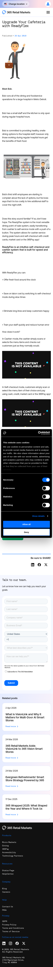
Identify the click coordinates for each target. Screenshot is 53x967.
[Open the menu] (48, 12)
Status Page (8, 870)
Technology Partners (12, 856)
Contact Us (7, 906)
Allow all (26, 524)
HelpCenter (8, 874)
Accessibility (9, 852)
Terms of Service (11, 931)
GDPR (4, 921)
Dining (5, 845)
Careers (6, 892)
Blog (4, 888)
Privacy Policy (9, 925)
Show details (38, 516)
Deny (26, 532)
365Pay (5, 849)
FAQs (4, 910)
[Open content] (15, 4)
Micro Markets (9, 842)
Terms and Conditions (13, 928)
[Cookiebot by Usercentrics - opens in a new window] (38, 433)
